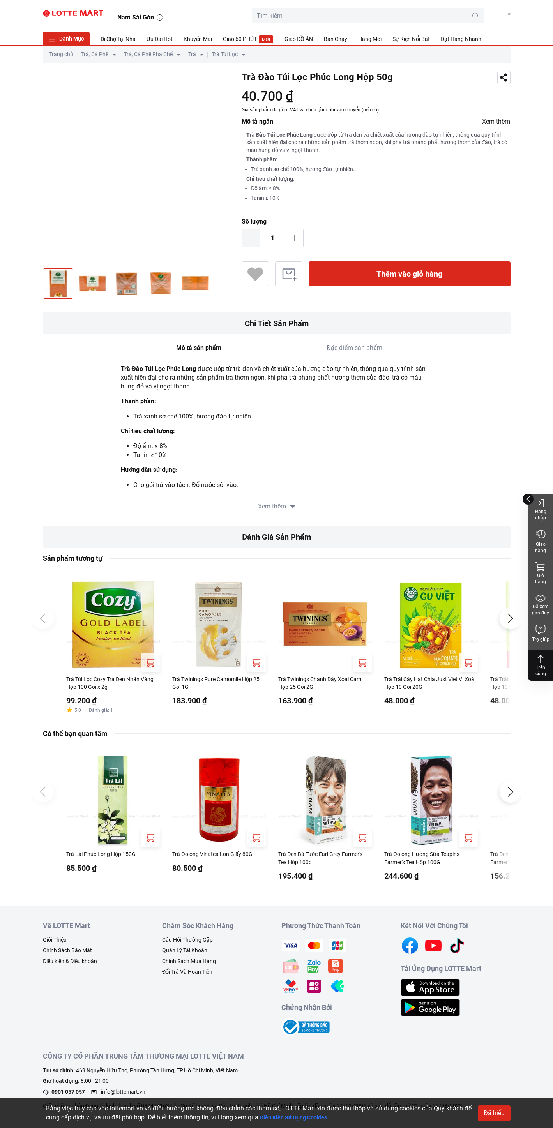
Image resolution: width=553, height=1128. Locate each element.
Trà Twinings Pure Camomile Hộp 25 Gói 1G (218, 684)
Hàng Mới (370, 39)
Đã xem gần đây (540, 604)
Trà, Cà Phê (94, 54)
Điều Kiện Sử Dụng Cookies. (299, 1117)
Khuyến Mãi (198, 39)
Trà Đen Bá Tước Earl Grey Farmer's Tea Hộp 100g (314, 861)
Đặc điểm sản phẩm (354, 347)
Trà (192, 54)
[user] (466, 14)
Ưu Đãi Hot (160, 39)
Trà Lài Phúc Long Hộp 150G (106, 856)
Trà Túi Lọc (225, 54)
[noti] (484, 14)
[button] (503, 14)
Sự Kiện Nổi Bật (411, 39)
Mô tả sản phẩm (198, 347)
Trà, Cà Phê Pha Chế (148, 54)
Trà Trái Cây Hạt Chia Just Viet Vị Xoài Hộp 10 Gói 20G (429, 684)
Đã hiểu (494, 1113)
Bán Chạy (335, 39)
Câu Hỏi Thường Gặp (187, 943)
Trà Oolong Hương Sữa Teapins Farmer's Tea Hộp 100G (427, 861)
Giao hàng (540, 541)
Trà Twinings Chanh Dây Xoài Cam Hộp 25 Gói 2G (319, 684)
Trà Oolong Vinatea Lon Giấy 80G (218, 856)
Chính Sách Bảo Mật (67, 954)
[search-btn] (410, 16)
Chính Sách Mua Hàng (189, 964)
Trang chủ (61, 54)
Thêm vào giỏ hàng (409, 274)
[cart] (449, 14)
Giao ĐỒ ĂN (298, 39)
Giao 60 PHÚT (248, 39)
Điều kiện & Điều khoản (70, 964)
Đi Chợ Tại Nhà (118, 39)
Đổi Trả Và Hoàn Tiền (187, 975)
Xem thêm (496, 121)
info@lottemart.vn (123, 1095)
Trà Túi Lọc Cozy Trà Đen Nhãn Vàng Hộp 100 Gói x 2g (109, 684)
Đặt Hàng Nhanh (461, 39)
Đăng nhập (540, 509)
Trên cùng (540, 664)
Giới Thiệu (55, 943)
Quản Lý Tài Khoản (184, 954)
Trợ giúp (540, 633)
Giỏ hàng (540, 572)
